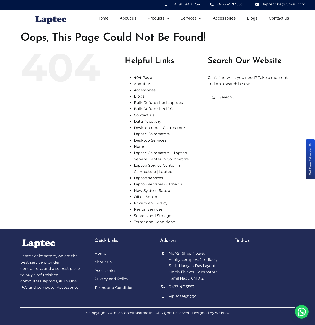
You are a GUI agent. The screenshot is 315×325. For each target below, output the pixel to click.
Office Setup (145, 197)
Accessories (145, 90)
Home (140, 146)
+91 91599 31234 (186, 4)
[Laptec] (38, 240)
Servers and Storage (153, 216)
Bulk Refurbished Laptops (158, 102)
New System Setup (152, 190)
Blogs (139, 96)
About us (142, 84)
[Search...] (251, 97)
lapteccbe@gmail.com (284, 4)
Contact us (144, 115)
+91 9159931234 (182, 296)
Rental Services (148, 209)
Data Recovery (147, 121)
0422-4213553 (230, 4)
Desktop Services (150, 140)
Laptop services (148, 178)
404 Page (143, 77)
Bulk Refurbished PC (153, 109)
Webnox (222, 313)
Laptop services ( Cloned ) (158, 184)
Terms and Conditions (154, 222)
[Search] (213, 97)
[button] (302, 312)
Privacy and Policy (150, 203)
